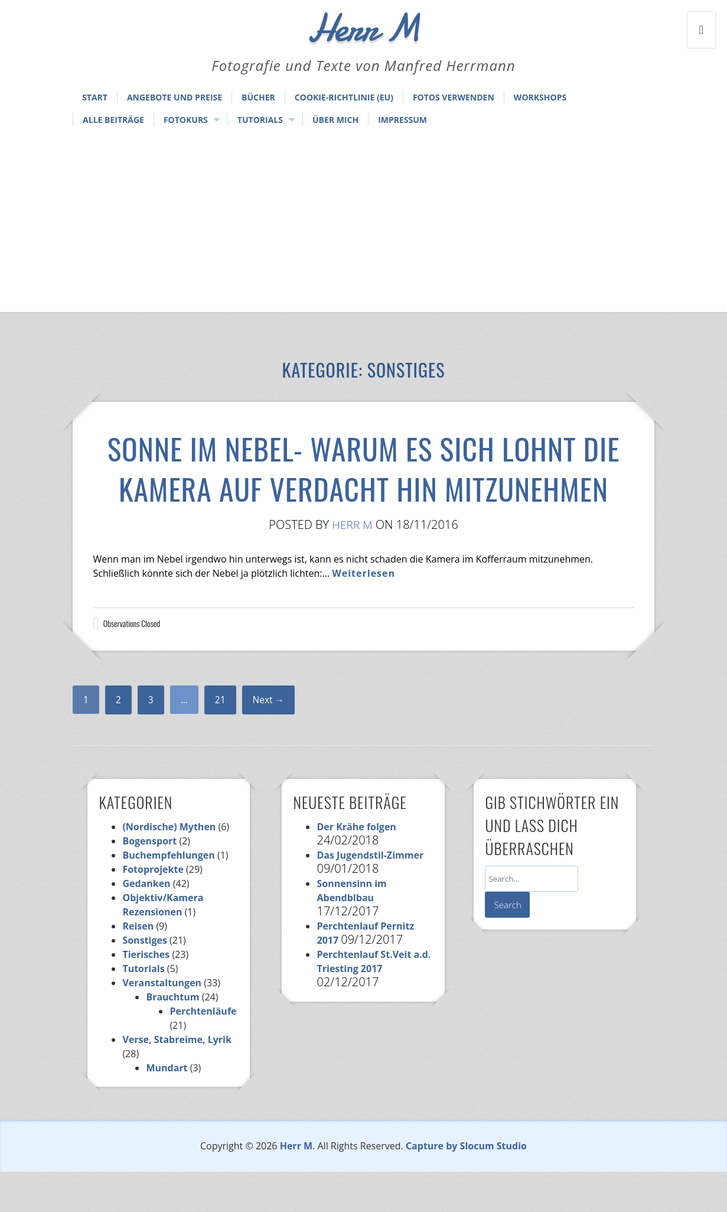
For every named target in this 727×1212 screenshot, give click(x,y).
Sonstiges (144, 980)
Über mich (335, 119)
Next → (269, 739)
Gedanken (146, 923)
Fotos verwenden (453, 97)
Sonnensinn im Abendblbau (351, 930)
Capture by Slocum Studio (466, 1185)
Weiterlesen (363, 613)
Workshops (540, 97)
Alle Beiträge (113, 119)
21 (221, 739)
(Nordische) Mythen (169, 866)
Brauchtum (172, 1037)
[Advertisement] (363, 223)
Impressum (402, 119)
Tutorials (260, 119)
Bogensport (149, 881)
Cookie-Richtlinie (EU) (344, 97)
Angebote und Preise (174, 97)
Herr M (352, 565)
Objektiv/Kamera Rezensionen (162, 944)
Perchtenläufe (202, 1051)
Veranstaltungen (161, 1022)
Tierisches (145, 994)
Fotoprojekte (153, 909)
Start (94, 97)
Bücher (258, 97)
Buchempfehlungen (168, 895)
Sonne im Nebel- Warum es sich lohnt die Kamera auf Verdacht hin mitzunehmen (363, 486)
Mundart (166, 1107)
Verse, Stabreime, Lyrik (176, 1079)
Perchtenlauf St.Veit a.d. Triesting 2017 (374, 1001)
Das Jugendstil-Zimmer (370, 895)
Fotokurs (186, 119)
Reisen (138, 966)
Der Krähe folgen (356, 866)
